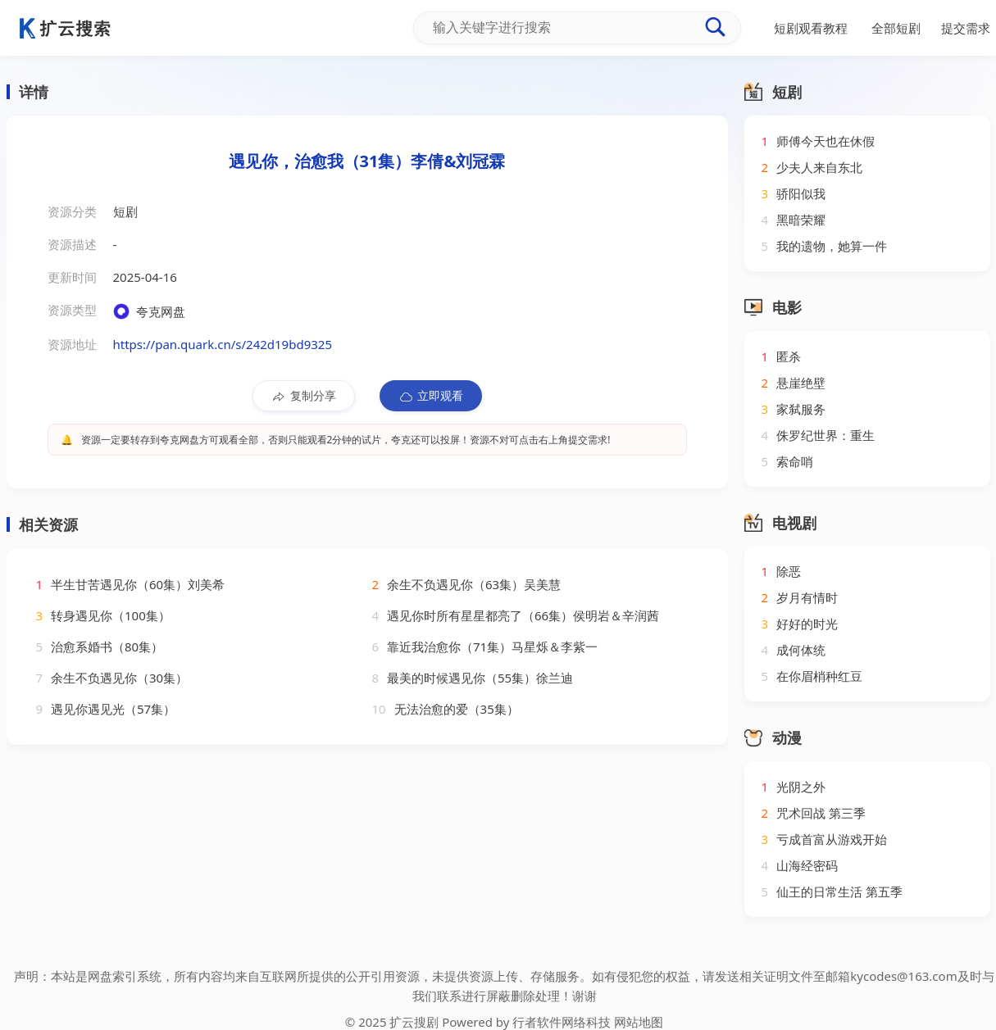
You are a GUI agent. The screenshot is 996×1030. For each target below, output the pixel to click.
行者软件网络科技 (561, 1022)
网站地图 (638, 1022)
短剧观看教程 (811, 28)
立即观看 (430, 396)
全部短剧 (896, 28)
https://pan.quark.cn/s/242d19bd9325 (222, 344)
